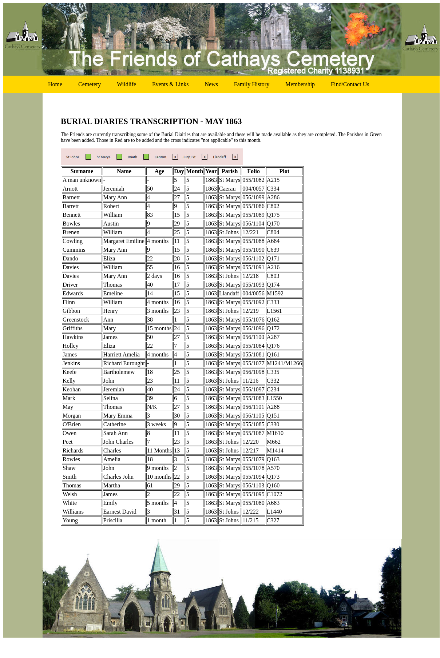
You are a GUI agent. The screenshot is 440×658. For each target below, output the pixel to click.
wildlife (126, 84)
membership (300, 84)
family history (251, 84)
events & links (170, 84)
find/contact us (350, 84)
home (55, 84)
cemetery (89, 84)
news (211, 84)
